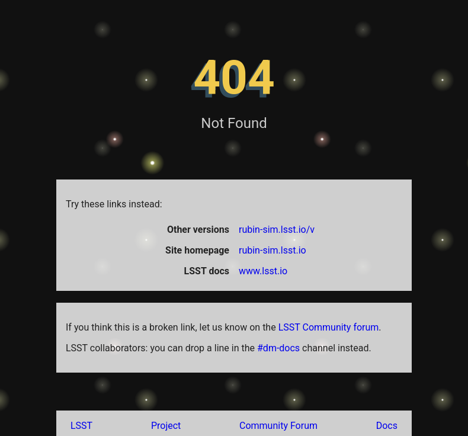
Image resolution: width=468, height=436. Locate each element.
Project (166, 425)
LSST (81, 425)
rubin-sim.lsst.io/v (277, 229)
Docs (387, 425)
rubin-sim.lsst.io (272, 250)
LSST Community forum (328, 327)
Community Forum (278, 425)
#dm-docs (278, 348)
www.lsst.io (263, 271)
